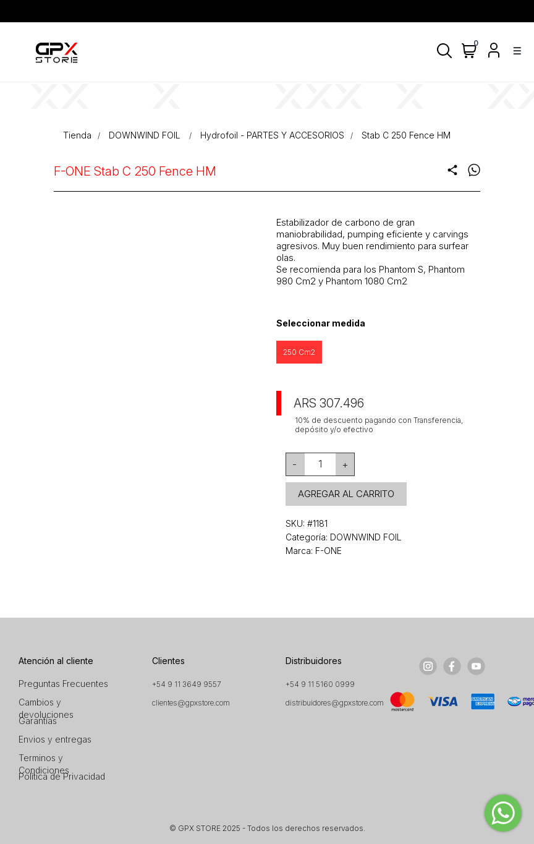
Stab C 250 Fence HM (406, 135)
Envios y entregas (55, 739)
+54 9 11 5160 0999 (320, 684)
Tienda (77, 135)
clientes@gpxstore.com (191, 702)
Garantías (38, 720)
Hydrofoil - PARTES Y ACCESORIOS (272, 135)
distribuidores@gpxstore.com (335, 702)
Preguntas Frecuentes (63, 683)
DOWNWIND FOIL (146, 135)
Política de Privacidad (62, 776)
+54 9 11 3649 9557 (186, 684)
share (452, 170)
